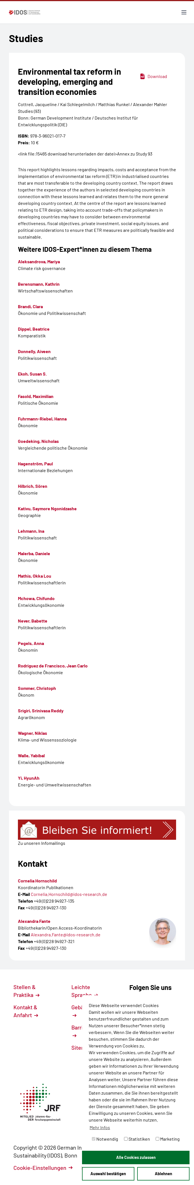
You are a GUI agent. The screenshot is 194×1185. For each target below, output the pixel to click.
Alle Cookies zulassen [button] (136, 1157)
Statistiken (137, 1138)
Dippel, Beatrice (34, 328)
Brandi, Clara (30, 306)
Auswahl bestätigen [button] (108, 1173)
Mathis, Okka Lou (34, 575)
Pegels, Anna (31, 643)
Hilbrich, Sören (32, 486)
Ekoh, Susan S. (32, 373)
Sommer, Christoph (37, 688)
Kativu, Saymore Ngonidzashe (47, 508)
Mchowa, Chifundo (36, 598)
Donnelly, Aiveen (34, 351)
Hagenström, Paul (35, 463)
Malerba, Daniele (34, 553)
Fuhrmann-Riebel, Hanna (42, 418)
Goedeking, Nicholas (38, 441)
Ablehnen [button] (163, 1173)
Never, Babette (32, 620)
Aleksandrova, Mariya (39, 261)
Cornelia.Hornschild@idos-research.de (69, 894)
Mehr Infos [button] (100, 1127)
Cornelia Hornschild (37, 880)
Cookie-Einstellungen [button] (43, 1167)
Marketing (168, 1138)
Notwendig (105, 1138)
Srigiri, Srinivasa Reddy (41, 710)
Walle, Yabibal (31, 755)
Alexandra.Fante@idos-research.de (65, 934)
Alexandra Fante (34, 921)
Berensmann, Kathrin (39, 284)
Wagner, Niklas (32, 733)
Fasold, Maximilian (35, 396)
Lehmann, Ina (31, 531)
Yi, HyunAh (28, 778)
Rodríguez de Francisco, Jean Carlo (53, 665)
